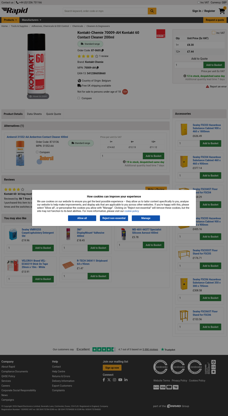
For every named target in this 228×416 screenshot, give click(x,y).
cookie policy (132, 211)
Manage (146, 218)
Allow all (82, 218)
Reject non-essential (113, 218)
